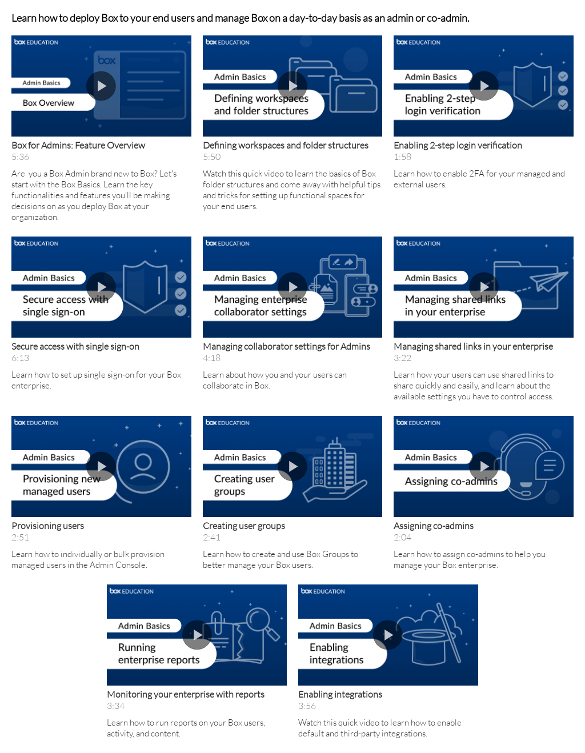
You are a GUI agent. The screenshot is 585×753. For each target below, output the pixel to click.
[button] (101, 86)
